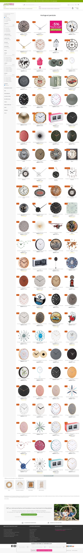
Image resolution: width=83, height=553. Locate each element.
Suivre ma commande (8, 529)
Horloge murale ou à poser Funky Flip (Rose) (56, 124)
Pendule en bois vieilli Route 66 (39, 87)
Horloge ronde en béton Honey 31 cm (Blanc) (40, 415)
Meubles (40, 9)
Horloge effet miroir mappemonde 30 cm (24, 69)
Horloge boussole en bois (56, 196)
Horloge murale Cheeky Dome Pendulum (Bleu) (39, 379)
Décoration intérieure (50, 9)
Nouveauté (6, 43)
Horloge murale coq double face (24, 178)
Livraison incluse (7, 39)
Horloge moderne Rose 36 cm (39, 451)
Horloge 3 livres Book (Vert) (56, 87)
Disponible (6, 85)
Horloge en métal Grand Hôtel (23, 196)
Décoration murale (7, 14)
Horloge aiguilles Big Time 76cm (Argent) (40, 33)
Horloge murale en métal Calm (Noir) (40, 250)
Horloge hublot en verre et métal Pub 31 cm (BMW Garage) (39, 306)
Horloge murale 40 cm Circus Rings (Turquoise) (56, 452)
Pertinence (7, 17)
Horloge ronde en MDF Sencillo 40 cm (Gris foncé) (40, 324)
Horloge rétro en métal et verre (40, 196)
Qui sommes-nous (33, 529)
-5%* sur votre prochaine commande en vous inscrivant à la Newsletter (29, 508)
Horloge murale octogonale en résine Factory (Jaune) (40, 124)
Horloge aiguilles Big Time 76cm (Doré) (23, 50)
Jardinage (19, 9)
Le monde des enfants (28, 9)
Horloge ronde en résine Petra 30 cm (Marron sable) (40, 106)
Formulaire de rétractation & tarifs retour (11, 532)
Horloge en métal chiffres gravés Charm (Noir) (24, 397)
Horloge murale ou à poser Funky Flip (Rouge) (72, 434)
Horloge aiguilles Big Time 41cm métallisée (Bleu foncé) (24, 470)
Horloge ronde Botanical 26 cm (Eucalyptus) (24, 379)
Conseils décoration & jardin (35, 539)
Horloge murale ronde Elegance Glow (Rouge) (24, 143)
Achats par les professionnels (9, 533)
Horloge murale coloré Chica (23, 360)
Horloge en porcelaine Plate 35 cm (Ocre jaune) (72, 379)
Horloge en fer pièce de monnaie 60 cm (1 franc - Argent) (23, 33)
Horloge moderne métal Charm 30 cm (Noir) (56, 214)
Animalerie (23, 9)
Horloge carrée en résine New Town (71, 178)
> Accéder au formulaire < (60, 530)
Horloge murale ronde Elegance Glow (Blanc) (72, 470)
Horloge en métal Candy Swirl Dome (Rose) (24, 434)
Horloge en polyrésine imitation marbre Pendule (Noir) (56, 269)
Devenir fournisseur (33, 540)
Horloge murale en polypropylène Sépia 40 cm (56, 251)
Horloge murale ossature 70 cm (72, 50)
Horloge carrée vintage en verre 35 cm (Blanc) (72, 214)
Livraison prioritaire (7, 35)
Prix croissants (7, 18)
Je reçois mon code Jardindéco (29, 514)
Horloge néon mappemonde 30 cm (23, 214)
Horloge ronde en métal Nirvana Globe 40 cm (72, 306)
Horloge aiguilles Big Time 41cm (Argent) (40, 179)
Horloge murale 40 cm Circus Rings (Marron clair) (72, 452)
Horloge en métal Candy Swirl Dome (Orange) (40, 397)
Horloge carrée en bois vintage (72, 160)
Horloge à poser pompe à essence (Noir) (72, 288)
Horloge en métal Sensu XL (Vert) (72, 105)
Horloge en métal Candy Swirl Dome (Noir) (72, 415)
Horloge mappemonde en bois (72, 250)
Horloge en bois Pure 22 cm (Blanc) (39, 50)
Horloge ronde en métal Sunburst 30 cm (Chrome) (24, 342)
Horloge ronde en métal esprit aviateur (24, 160)
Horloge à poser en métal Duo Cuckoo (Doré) (40, 361)
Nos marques (32, 536)
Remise (6, 21)
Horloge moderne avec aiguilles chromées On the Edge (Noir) (72, 124)
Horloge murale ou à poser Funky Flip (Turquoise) (56, 470)
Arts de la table (44, 9)
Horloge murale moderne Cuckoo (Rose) (40, 69)
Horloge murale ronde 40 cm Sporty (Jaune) (56, 434)
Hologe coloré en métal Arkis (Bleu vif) (40, 342)
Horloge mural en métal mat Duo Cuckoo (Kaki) (56, 69)
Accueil (5, 13)
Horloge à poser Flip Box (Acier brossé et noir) (40, 269)
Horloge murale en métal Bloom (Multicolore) (72, 397)
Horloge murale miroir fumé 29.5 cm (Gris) (56, 361)
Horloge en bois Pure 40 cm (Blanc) (23, 305)
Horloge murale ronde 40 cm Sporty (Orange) (56, 415)
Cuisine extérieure (6, 9)
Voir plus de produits (48, 475)
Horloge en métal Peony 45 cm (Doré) (40, 232)
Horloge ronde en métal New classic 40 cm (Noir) (23, 106)
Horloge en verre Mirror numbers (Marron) (24, 288)
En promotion (7, 47)
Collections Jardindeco (34, 537)
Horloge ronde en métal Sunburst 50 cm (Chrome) (40, 470)
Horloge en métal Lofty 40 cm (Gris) (23, 323)
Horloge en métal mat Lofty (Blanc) (23, 415)
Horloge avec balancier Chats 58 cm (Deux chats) (72, 33)
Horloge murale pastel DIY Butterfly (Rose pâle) (23, 452)
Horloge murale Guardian (72, 323)
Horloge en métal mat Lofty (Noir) (56, 378)
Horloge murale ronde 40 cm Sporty (56, 105)
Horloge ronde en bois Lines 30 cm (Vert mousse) (39, 161)
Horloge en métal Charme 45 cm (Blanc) (56, 342)
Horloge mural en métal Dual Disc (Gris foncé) (23, 88)
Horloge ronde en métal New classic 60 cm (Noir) (56, 306)
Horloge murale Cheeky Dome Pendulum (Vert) (72, 69)
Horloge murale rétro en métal (72, 232)
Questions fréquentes (8, 530)
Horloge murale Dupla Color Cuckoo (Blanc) (56, 51)
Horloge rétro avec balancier (56, 160)
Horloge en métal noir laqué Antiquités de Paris (56, 179)
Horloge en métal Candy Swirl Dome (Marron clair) (56, 397)
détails (33, 544)
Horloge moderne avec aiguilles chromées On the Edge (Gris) (24, 233)
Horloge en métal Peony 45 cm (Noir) (40, 142)
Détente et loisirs (56, 9)
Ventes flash (32, 532)
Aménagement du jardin (13, 9)
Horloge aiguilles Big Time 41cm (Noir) (40, 214)
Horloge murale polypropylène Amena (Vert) (56, 143)
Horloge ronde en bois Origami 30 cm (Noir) (72, 361)
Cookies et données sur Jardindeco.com (41, 543)
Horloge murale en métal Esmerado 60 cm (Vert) (72, 143)
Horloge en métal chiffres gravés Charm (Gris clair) (40, 288)
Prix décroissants (8, 20)
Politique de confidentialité (9, 536)
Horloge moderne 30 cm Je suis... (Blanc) (72, 342)
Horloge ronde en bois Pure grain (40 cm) (56, 288)
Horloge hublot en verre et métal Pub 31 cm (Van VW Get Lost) (56, 324)
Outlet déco (32, 533)
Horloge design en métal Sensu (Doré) (24, 123)
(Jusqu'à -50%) (76, 9)
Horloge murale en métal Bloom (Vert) (40, 433)
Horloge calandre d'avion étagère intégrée (56, 233)
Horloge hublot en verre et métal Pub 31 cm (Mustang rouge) (72, 88)
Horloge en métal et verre (72, 196)
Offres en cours (32, 530)
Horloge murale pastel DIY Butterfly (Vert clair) (23, 251)
